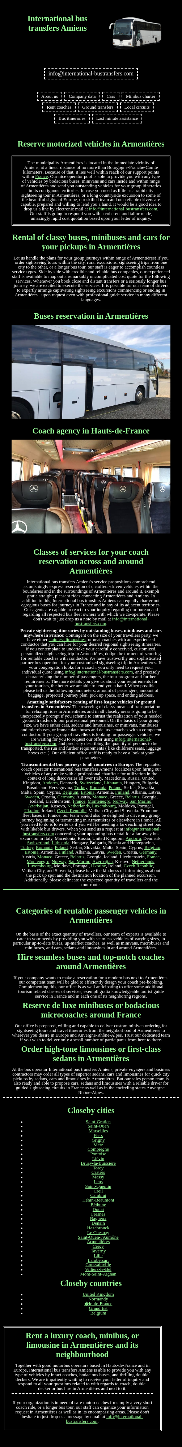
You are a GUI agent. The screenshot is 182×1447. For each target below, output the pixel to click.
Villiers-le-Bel (98, 1269)
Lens (98, 1181)
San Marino (140, 801)
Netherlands (78, 806)
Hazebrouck (98, 1227)
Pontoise (98, 1153)
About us (49, 96)
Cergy (98, 1246)
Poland (115, 787)
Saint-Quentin (98, 1186)
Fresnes (98, 1214)
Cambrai (98, 1195)
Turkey (81, 787)
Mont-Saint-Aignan (98, 1274)
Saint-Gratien (98, 1121)
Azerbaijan (38, 806)
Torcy (98, 1168)
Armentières (98, 1241)
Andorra (50, 782)
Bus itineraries (72, 118)
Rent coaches (59, 107)
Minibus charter (140, 96)
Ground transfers (97, 107)
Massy (98, 1177)
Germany (65, 796)
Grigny (98, 1140)
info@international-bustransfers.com (91, 73)
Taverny (98, 1251)
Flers (98, 1135)
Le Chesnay (98, 1232)
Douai (98, 1209)
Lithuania (113, 782)
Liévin (98, 1158)
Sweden (31, 796)
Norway (120, 801)
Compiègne (98, 1149)
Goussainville (98, 1264)
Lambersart (98, 1260)
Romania (98, 787)
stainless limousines (67, 639)
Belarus (132, 796)
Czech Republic (71, 810)
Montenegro (99, 801)
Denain (98, 1223)
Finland (122, 792)
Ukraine (31, 810)
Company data (82, 96)
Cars (111, 96)
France (41, 176)
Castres (98, 1172)
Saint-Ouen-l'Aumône (98, 1237)
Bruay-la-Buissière (98, 1163)
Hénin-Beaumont (98, 1200)
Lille (98, 1255)
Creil (98, 1191)
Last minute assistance (117, 118)
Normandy (98, 1299)
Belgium (70, 792)
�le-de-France (98, 1303)
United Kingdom (98, 1294)
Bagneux (98, 1218)
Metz (98, 1144)
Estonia (87, 792)
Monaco (99, 796)
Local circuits (137, 107)
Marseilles (98, 1130)
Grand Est (98, 1308)
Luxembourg (104, 806)
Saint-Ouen (98, 1126)
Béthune (98, 1204)
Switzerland (91, 782)
